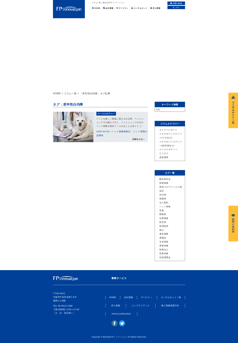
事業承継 (163, 245)
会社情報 (108, 8)
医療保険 (163, 183)
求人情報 (155, 8)
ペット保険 (165, 206)
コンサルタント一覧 (171, 297)
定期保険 (163, 218)
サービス (122, 8)
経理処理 (163, 226)
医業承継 (163, 253)
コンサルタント (139, 8)
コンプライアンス (141, 305)
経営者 (162, 222)
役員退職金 (165, 257)
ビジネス (163, 153)
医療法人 (163, 249)
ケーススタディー (106, 114)
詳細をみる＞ (139, 139)
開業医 (162, 214)
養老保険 (163, 234)
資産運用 (163, 157)
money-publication (121, 313)
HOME (96, 8)
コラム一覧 (70, 93)
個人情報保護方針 (170, 305)
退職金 (162, 238)
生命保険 (163, 242)
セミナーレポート (168, 130)
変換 (161, 210)
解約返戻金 (165, 179)
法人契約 (163, 202)
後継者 (162, 198)
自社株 (162, 194)
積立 (161, 230)
